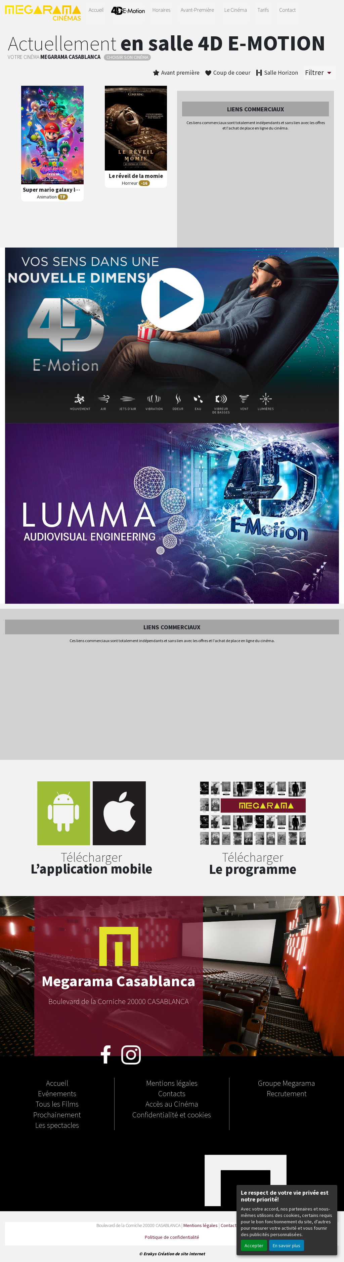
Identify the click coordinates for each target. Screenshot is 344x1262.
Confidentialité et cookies (171, 1114)
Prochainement (57, 1114)
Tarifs (263, 9)
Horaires (161, 9)
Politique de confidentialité (172, 1237)
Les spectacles (57, 1125)
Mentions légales (172, 1083)
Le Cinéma (235, 9)
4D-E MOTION (128, 12)
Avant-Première (197, 9)
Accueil (96, 9)
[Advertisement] (255, 190)
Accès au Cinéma (171, 1104)
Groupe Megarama (286, 1083)
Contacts (171, 1093)
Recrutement (287, 1093)
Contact (287, 9)
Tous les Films (57, 1104)
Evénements (57, 1093)
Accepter (254, 1245)
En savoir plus (286, 1245)
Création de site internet (181, 1253)
